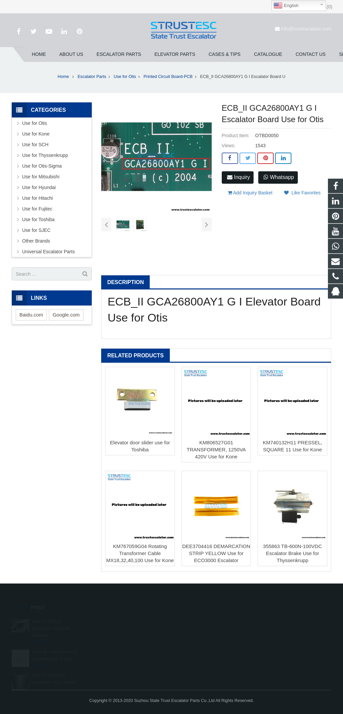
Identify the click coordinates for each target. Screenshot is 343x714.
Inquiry (238, 177)
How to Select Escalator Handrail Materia (51, 620)
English (285, 6)
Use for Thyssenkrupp (45, 155)
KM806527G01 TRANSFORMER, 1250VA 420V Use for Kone (216, 449)
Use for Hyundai (39, 187)
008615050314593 (201, 631)
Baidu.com (31, 315)
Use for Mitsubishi (40, 176)
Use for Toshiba (38, 219)
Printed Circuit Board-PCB (168, 76)
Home (63, 76)
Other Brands (36, 241)
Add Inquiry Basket (250, 192)
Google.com (66, 315)
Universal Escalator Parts (48, 251)
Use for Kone (36, 134)
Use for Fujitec (37, 208)
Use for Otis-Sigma (42, 166)
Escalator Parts (92, 76)
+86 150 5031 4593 (201, 640)
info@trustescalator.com (306, 28)
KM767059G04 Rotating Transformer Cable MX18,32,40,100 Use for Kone (140, 553)
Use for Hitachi (37, 198)
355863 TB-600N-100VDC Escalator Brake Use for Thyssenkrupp (292, 553)
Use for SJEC (36, 230)
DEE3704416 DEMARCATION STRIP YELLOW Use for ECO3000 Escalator (216, 553)
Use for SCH (35, 144)
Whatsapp (279, 177)
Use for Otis (125, 76)
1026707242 (196, 621)
